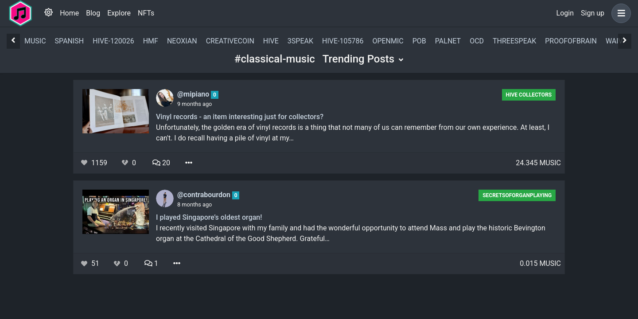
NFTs (146, 13)
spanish (69, 41)
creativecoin (230, 41)
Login (565, 13)
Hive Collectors (529, 95)
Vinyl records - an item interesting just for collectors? (239, 117)
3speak (300, 41)
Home (69, 13)
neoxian (182, 41)
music (35, 41)
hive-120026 (113, 41)
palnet (448, 41)
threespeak (514, 41)
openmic (387, 41)
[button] (619, 13)
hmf (150, 41)
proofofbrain (571, 41)
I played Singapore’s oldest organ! (209, 217)
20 (161, 163)
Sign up (592, 13)
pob (419, 41)
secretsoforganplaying (517, 195)
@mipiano (194, 94)
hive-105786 (342, 41)
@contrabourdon (204, 195)
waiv (614, 41)
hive (271, 41)
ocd (477, 41)
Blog (93, 13)
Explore (119, 13)
